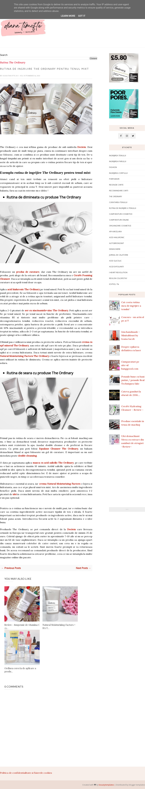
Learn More (68, 15)
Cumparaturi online (119, 219)
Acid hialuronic (116, 237)
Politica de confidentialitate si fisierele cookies (26, 772)
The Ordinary (115, 196)
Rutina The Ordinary (12, 62)
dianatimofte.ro (10, 76)
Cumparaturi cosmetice (120, 214)
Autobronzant (116, 243)
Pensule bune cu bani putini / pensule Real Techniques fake (132, 380)
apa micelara (115, 231)
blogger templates (137, 784)
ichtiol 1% (114, 284)
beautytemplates (106, 784)
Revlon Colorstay (118, 278)
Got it (81, 15)
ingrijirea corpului (118, 173)
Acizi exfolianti (116, 266)
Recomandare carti (118, 190)
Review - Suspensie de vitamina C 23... (22, 626)
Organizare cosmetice (120, 225)
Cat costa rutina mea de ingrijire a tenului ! (131, 306)
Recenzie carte (116, 184)
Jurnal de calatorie (118, 255)
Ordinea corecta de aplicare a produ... (20, 670)
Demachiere (114, 249)
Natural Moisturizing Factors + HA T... (58, 626)
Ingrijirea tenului (117, 155)
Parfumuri (114, 179)
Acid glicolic (115, 260)
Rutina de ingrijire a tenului (122, 208)
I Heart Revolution (118, 272)
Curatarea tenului (118, 202)
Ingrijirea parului (117, 161)
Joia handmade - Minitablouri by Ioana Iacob (130, 335)
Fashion (113, 167)
